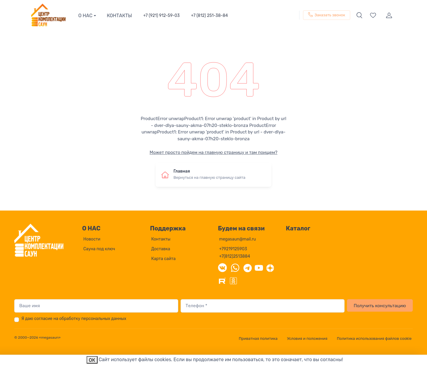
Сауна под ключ (99, 248)
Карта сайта (163, 258)
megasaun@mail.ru (237, 239)
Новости (91, 239)
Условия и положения (307, 338)
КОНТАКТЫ (119, 15)
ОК (92, 360)
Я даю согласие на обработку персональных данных (73, 318)
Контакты (161, 239)
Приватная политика (258, 338)
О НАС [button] (85, 15)
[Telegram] (247, 267)
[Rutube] (222, 280)
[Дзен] (270, 267)
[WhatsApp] (235, 267)
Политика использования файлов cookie (374, 338)
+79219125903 (233, 248)
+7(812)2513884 (234, 256)
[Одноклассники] (233, 280)
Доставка (160, 248)
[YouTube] (259, 267)
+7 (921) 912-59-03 (161, 15)
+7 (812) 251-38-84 (209, 15)
